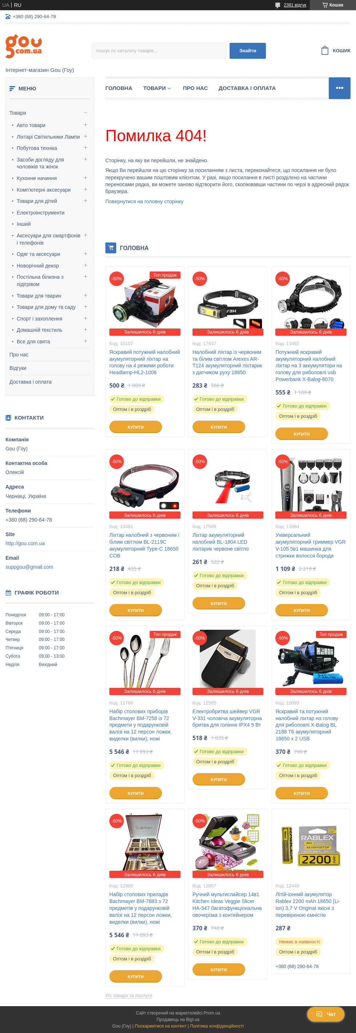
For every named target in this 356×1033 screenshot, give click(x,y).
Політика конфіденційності (217, 1026)
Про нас (18, 355)
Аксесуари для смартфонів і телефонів (48, 239)
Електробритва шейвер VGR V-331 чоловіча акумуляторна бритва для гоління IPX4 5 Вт (227, 718)
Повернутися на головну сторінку (144, 201)
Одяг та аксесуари (38, 254)
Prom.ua (212, 1013)
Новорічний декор (38, 266)
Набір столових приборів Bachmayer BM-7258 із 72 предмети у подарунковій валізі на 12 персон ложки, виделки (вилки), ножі (140, 725)
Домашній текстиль (39, 330)
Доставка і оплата (30, 382)
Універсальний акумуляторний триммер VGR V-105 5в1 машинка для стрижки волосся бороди (310, 545)
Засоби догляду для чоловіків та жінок (40, 163)
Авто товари (31, 125)
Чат (326, 1014)
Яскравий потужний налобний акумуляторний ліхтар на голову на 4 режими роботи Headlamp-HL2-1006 (144, 362)
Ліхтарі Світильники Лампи (48, 137)
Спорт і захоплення (39, 319)
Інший (24, 224)
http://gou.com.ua (25, 543)
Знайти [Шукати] (247, 50)
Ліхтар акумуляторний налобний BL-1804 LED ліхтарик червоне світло (221, 542)
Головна (118, 88)
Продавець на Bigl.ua (178, 1019)
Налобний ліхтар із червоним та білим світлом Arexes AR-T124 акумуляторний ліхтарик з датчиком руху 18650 (227, 362)
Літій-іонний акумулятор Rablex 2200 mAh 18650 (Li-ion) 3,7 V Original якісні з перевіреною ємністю (307, 904)
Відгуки (18, 368)
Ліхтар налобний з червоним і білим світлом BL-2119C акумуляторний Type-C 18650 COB (144, 545)
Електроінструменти (41, 213)
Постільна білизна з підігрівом (40, 280)
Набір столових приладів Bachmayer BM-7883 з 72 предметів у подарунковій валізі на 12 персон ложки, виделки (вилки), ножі (140, 908)
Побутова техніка (37, 148)
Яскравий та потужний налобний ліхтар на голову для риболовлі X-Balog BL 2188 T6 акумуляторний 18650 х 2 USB (306, 725)
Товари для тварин (39, 296)
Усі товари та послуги (128, 995)
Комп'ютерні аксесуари (44, 190)
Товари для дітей (37, 201)
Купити (135, 427)
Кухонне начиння (37, 178)
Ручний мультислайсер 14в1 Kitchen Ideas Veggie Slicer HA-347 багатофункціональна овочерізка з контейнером (227, 904)
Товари (17, 113)
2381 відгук (295, 5)
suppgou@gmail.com (29, 567)
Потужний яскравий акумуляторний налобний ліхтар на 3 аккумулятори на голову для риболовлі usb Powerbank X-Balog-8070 (308, 366)
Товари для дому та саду (46, 307)
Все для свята (33, 341)
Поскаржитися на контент (160, 1026)
